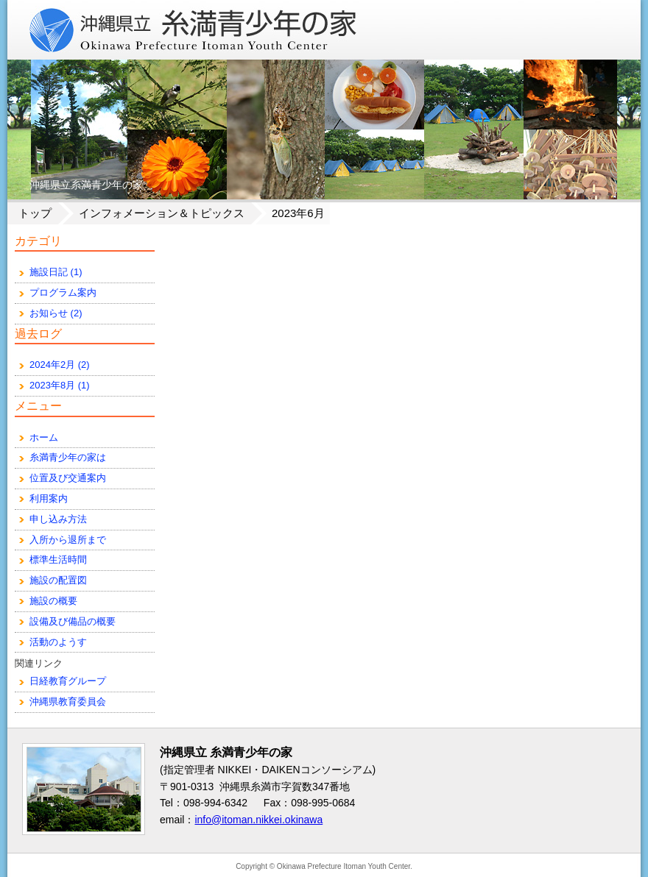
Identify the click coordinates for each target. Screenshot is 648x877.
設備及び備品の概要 (72, 621)
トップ (35, 213)
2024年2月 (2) (59, 364)
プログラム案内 (62, 292)
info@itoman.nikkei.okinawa (258, 819)
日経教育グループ (67, 680)
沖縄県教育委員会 (67, 701)
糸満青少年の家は (67, 457)
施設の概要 (53, 600)
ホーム (43, 437)
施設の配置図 (58, 580)
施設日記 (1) (55, 271)
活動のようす (58, 641)
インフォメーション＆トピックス (161, 213)
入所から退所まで (67, 539)
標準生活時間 (58, 559)
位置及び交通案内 (67, 477)
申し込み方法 (58, 519)
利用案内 (48, 498)
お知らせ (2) (55, 313)
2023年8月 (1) (59, 385)
